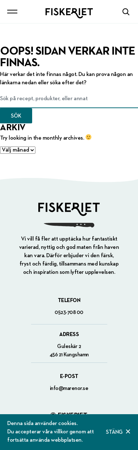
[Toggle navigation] (12, 11)
